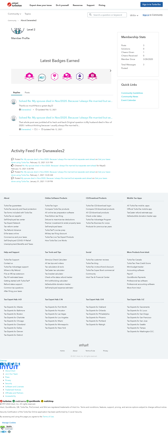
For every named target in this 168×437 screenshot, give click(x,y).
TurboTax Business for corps (98, 233)
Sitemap (3, 370)
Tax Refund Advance (12, 240)
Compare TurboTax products (57, 219)
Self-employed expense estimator (59, 297)
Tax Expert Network (12, 233)
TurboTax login (51, 215)
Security (8, 393)
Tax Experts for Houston (55, 320)
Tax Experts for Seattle (136, 334)
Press (7, 387)
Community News (129, 106)
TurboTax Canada (134, 269)
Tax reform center (11, 236)
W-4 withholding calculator (56, 290)
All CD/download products (97, 222)
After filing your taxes (13, 301)
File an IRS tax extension (14, 283)
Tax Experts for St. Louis (137, 320)
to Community (153, 15)
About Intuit (10, 380)
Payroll (130, 283)
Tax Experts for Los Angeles (56, 327)
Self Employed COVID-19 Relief (17, 250)
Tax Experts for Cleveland (14, 334)
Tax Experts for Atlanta (13, 317)
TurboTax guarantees (12, 215)
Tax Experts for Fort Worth (56, 317)
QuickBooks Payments (136, 287)
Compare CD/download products (100, 219)
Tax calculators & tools (54, 276)
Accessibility (10, 406)
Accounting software (135, 280)
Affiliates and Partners (14, 403)
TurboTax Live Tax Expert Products (59, 247)
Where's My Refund (12, 280)
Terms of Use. (48, 426)
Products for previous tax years (99, 236)
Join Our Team (11, 384)
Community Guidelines (132, 103)
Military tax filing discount (56, 243)
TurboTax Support (11, 269)
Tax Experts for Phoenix (96, 327)
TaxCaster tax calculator (55, 280)
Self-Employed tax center (14, 229)
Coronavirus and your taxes (15, 247)
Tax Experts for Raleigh (95, 334)
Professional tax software (137, 290)
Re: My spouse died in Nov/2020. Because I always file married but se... (65, 110)
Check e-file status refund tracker (58, 287)
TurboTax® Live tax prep (55, 240)
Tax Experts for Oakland (96, 317)
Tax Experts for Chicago (14, 331)
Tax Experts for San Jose (137, 331)
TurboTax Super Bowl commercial (100, 280)
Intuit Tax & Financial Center (97, 287)
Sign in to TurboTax (151, 4)
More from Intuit (134, 297)
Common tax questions (13, 297)
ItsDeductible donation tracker (58, 294)
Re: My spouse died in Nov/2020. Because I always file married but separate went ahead (58, 169)
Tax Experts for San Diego (138, 324)
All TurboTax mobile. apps (138, 215)
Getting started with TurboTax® (17, 290)
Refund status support (13, 294)
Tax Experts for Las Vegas (55, 324)
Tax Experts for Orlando (96, 320)
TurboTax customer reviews (97, 269)
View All (61, 80)
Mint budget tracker (135, 276)
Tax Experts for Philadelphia (97, 324)
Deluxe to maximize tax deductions (60, 229)
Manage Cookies (9, 432)
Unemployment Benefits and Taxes (18, 254)
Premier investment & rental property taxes (63, 233)
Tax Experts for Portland (96, 331)
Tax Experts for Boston (13, 324)
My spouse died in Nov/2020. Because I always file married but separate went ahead (56, 188)
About (75, 361)
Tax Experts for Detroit (13, 345)
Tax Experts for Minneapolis (56, 334)
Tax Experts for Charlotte (14, 327)
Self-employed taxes (53, 236)
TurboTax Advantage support (16, 276)
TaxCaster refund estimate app (139, 222)
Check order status (94, 226)
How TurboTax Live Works (56, 250)
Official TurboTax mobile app (139, 219)
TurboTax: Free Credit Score (139, 273)
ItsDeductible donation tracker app (141, 226)
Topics (28, 14)
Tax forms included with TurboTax (18, 222)
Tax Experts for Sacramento (138, 317)
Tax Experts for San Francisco (139, 327)
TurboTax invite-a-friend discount (100, 276)
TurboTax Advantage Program (98, 229)
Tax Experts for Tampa (136, 338)
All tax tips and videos (54, 273)
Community (12, 21)
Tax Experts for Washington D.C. (140, 341)
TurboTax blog (92, 273)
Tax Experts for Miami (54, 331)
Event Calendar (128, 110)
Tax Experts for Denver (13, 341)
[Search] (107, 15)
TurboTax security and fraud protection (20, 219)
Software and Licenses (14, 396)
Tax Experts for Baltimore (14, 320)
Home (62, 361)
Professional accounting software (140, 294)
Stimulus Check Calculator (56, 269)
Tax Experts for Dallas (13, 338)
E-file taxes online (11, 243)
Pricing (102, 5)
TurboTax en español (13, 226)
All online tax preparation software (59, 222)
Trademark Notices (13, 399)
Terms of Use (90, 361)
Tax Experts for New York (55, 338)
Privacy (105, 361)
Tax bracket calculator (54, 283)
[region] (84, 432)
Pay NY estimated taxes (13, 287)
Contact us (8, 273)
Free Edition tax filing (54, 226)
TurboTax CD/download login (98, 215)
